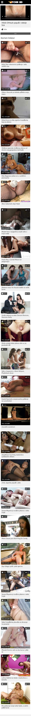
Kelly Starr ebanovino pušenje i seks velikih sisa (14, 65)
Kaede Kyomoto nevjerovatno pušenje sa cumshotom (15, 400)
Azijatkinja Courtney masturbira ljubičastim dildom (12, 456)
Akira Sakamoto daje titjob (11, 204)
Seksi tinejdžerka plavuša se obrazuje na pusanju (14, 623)
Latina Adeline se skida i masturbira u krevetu (14, 679)
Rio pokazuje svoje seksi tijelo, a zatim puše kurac (15, 707)
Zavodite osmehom (8, 427)
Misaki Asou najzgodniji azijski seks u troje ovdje (14, 233)
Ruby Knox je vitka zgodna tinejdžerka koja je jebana (15, 121)
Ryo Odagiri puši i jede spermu (12, 566)
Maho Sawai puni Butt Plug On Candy (14, 538)
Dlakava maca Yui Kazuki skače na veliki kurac (15, 288)
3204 (5, 29)
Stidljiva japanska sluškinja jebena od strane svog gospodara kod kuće (14, 149)
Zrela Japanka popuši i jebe (11, 483)
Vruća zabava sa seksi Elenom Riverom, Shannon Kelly (15, 316)
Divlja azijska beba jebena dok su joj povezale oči (14, 344)
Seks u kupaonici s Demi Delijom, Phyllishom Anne (13, 372)
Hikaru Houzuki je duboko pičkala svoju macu (15, 93)
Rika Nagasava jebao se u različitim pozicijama (14, 177)
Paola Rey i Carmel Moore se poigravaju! (11, 260)
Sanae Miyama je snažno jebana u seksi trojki (15, 511)
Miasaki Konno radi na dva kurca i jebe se (15, 651)
